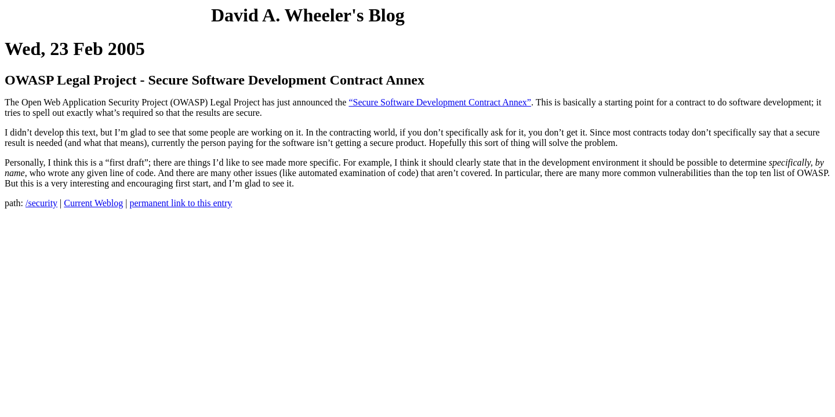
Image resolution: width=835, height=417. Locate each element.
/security (41, 203)
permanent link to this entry (180, 203)
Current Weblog (93, 203)
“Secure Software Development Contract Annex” (439, 102)
